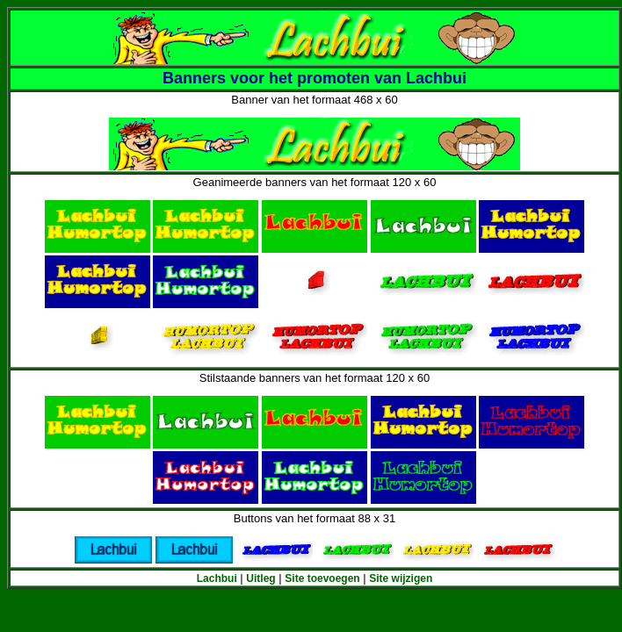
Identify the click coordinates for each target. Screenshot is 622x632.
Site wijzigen (400, 578)
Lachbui (217, 578)
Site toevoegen (322, 578)
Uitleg (260, 578)
